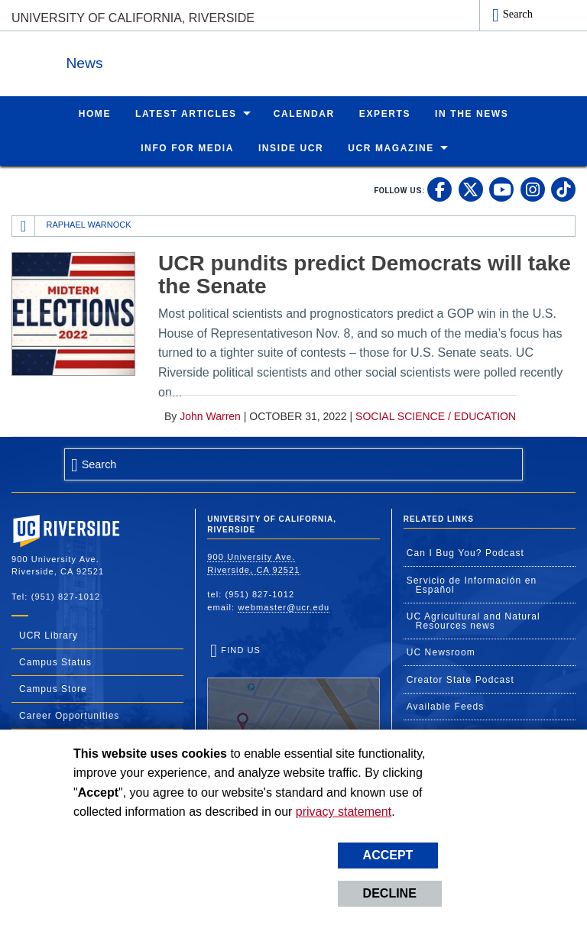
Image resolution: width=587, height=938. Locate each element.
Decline (390, 893)
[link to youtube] (501, 188)
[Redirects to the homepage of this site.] (23, 225)
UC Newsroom (441, 651)
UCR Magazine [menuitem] (391, 147)
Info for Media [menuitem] (187, 147)
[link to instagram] (533, 188)
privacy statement (343, 811)
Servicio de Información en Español (472, 584)
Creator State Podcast (460, 679)
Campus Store (53, 688)
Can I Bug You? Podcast (465, 552)
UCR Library (48, 634)
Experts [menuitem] (384, 113)
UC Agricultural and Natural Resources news (473, 620)
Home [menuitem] (95, 113)
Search (518, 14)
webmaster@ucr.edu (283, 606)
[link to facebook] (439, 188)
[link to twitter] (471, 188)
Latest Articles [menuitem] (186, 113)
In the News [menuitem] (471, 113)
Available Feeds (446, 705)
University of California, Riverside (133, 17)
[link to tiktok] (563, 188)
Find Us (293, 691)
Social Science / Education (435, 415)
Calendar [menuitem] (304, 113)
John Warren (210, 415)
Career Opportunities (69, 715)
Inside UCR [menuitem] (290, 147)
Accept (388, 855)
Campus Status (55, 661)
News (179, 60)
